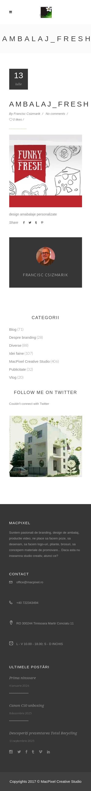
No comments (56, 113)
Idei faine (16, 353)
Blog (13, 329)
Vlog (13, 377)
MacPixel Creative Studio (29, 361)
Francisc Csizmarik (27, 113)
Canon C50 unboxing (26, 705)
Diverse (15, 345)
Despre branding (22, 337)
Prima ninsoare (22, 678)
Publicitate (17, 369)
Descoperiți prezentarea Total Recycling (43, 733)
